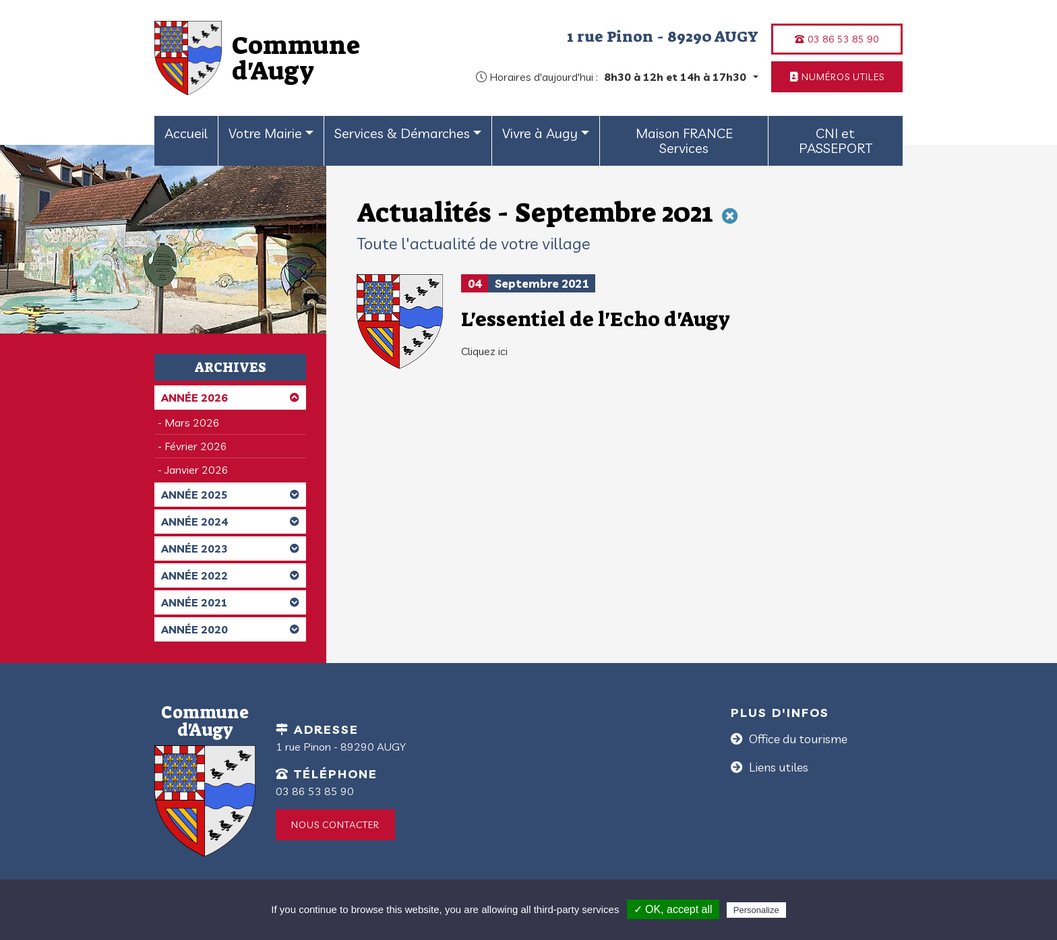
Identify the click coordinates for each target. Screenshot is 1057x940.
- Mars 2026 (189, 422)
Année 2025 (230, 494)
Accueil (186, 133)
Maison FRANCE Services (684, 140)
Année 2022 (230, 575)
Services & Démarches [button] (402, 133)
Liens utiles (777, 767)
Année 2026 (230, 397)
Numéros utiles (837, 77)
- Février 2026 (192, 446)
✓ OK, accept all (673, 909)
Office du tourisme (796, 739)
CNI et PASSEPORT (835, 140)
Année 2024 (230, 521)
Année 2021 (230, 602)
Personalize (756, 910)
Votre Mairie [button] (265, 133)
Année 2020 (230, 629)
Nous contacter (335, 825)
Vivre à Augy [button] (540, 133)
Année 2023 (230, 548)
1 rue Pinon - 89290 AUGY (662, 36)
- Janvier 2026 (193, 469)
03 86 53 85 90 (837, 39)
